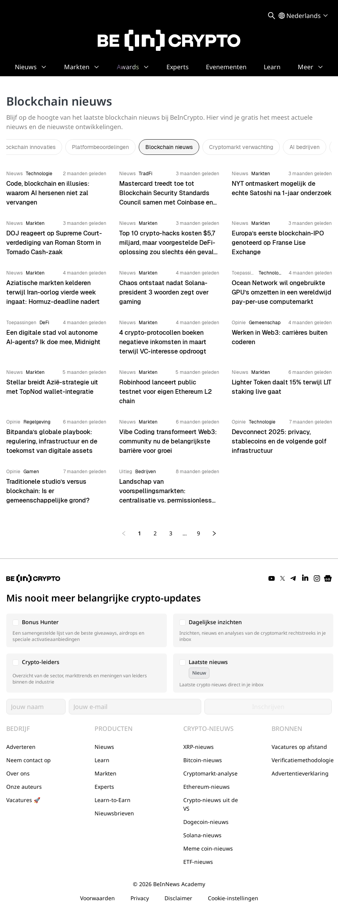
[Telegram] (293, 578)
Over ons (18, 773)
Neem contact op (28, 760)
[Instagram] (317, 578)
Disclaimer (178, 898)
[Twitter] (282, 578)
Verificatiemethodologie (303, 760)
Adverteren (21, 746)
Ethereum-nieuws (206, 786)
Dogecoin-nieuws (206, 822)
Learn (102, 760)
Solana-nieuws (202, 835)
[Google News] (328, 578)
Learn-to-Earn (113, 800)
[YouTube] (271, 578)
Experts (104, 786)
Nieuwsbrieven (114, 813)
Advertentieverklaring (300, 773)
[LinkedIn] (305, 578)
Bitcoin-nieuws (202, 760)
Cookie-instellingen (233, 898)
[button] (86, 630)
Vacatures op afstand (299, 746)
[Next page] (214, 533)
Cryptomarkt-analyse (210, 773)
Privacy (140, 898)
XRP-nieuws (198, 746)
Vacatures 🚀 (23, 800)
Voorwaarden (97, 898)
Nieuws (104, 746)
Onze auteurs (24, 786)
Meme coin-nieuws (208, 848)
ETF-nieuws (198, 861)
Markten (105, 773)
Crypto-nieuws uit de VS (210, 804)
